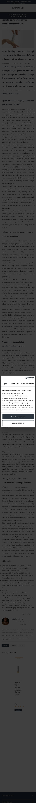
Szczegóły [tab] (14, 383)
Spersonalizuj (18, 423)
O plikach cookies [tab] (27, 383)
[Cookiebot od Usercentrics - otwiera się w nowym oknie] (25, 378)
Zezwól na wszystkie (18, 417)
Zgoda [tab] (5, 383)
